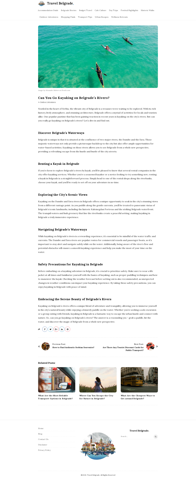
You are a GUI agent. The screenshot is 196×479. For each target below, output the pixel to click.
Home (41, 428)
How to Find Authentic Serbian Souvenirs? (73, 347)
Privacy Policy (44, 450)
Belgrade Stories (68, 10)
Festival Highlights (129, 10)
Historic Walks (147, 10)
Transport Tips (85, 17)
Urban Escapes (101, 17)
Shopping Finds (68, 17)
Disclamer (42, 444)
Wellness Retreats (119, 17)
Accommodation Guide (48, 10)
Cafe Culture (100, 10)
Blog (40, 434)
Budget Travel (85, 10)
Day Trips (113, 10)
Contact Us (43, 439)
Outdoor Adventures (48, 17)
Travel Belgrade (60, 3)
